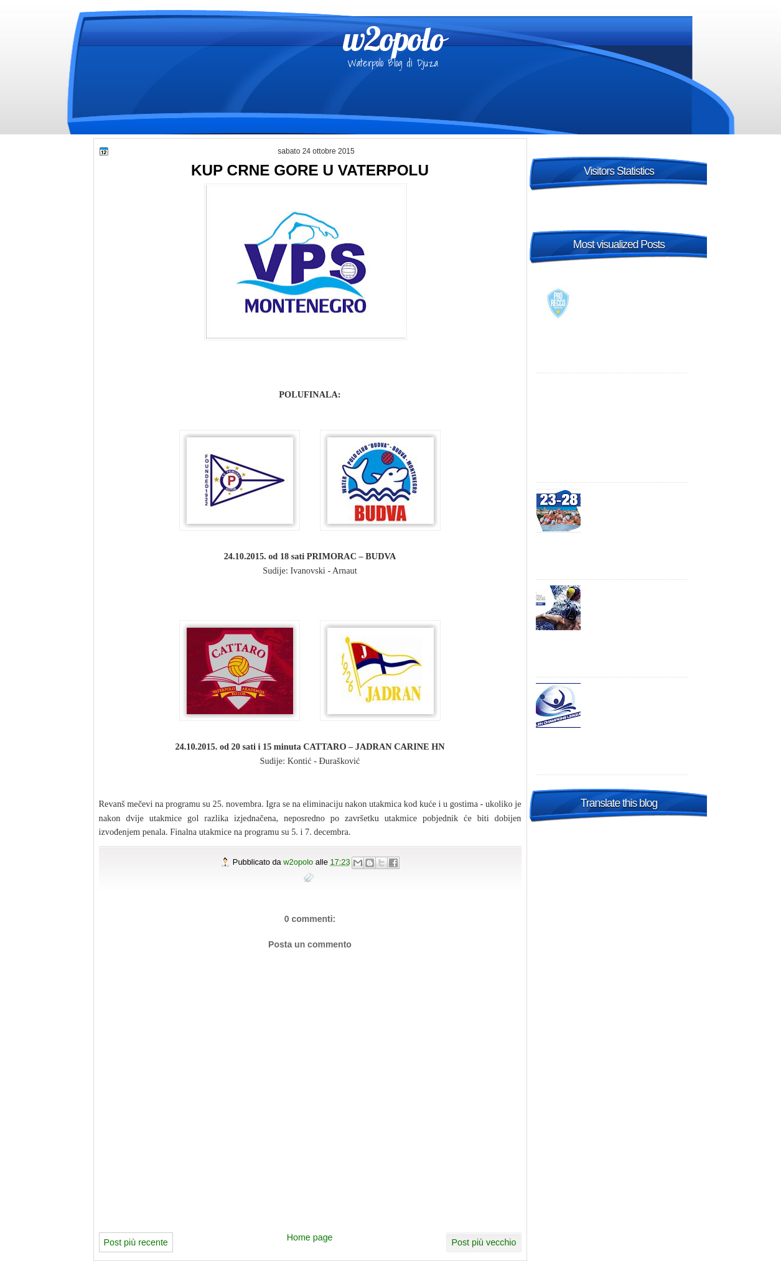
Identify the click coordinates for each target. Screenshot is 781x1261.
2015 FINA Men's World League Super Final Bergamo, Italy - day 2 (637, 506)
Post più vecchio (483, 1242)
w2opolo (393, 38)
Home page (310, 1237)
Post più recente (136, 1242)
